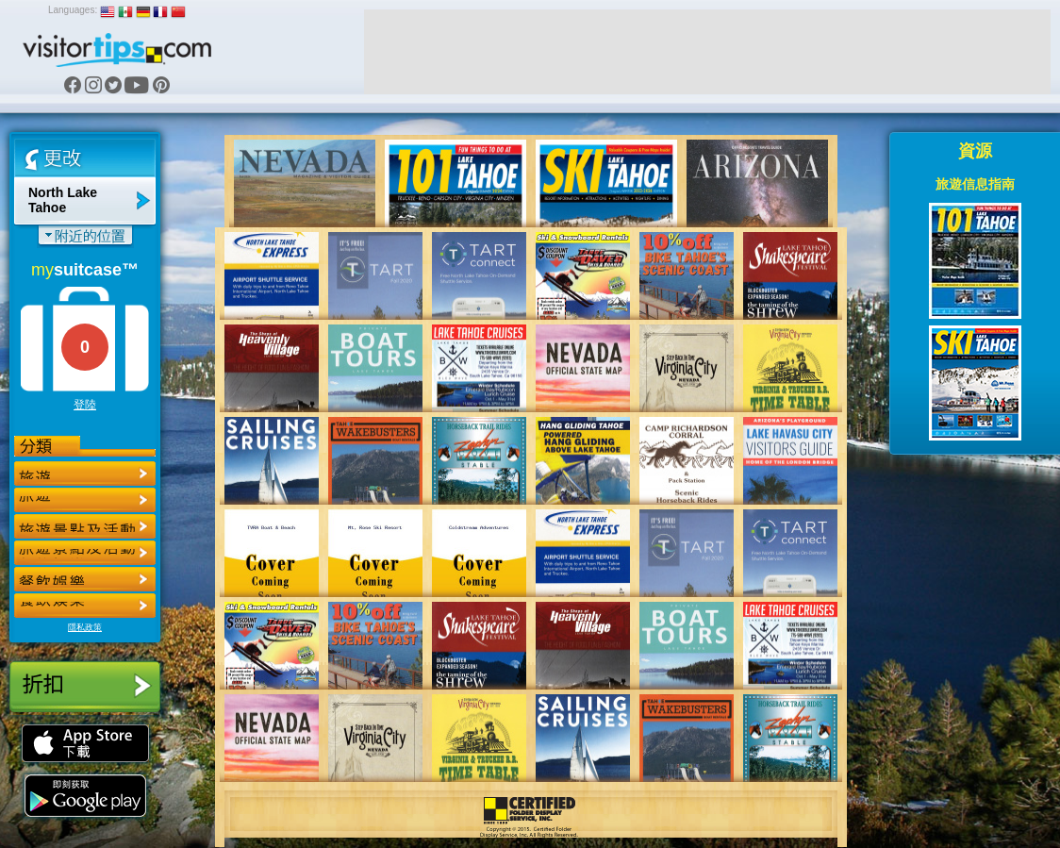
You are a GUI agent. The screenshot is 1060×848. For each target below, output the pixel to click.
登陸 (85, 404)
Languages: (72, 10)
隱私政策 (85, 627)
